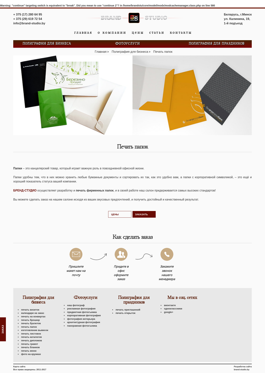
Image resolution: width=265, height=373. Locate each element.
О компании (112, 32)
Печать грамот (29, 344)
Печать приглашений (128, 309)
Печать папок (29, 326)
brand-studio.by (242, 369)
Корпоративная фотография (84, 315)
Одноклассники (173, 308)
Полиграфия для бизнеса (47, 43)
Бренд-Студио (25, 190)
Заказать (141, 214)
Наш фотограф (75, 305)
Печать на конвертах (33, 316)
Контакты (181, 32)
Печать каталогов (31, 337)
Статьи (157, 32)
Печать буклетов (31, 323)
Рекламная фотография (81, 308)
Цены (138, 32)
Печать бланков (30, 347)
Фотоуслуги (127, 43)
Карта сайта (19, 366)
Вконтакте (170, 305)
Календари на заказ (32, 313)
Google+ (168, 312)
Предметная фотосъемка (82, 312)
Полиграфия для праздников (217, 43)
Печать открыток (125, 313)
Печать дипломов (31, 340)
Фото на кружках (31, 354)
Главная (83, 32)
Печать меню (28, 350)
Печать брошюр (30, 320)
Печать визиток (30, 309)
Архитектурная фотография (83, 322)
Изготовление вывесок (34, 330)
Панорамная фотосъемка (82, 325)
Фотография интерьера (81, 319)
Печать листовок (31, 333)
